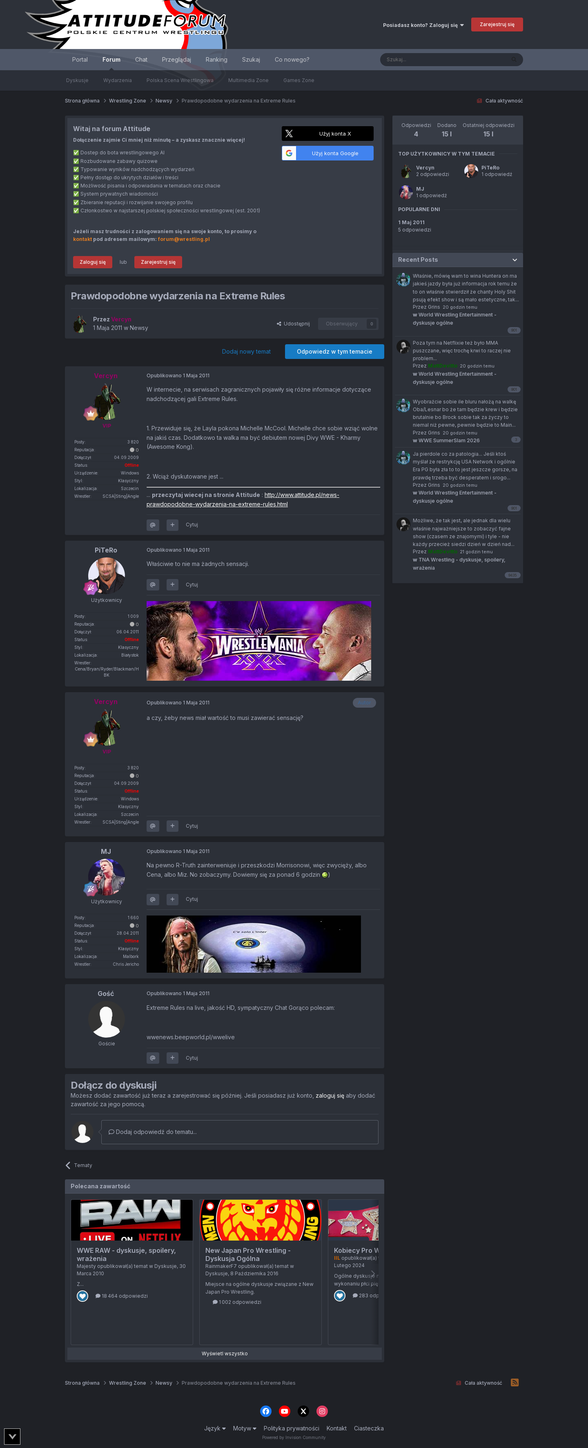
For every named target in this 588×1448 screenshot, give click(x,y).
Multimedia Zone (248, 80)
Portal (80, 59)
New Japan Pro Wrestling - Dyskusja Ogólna (248, 1254)
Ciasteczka (369, 1428)
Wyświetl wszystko (225, 1353)
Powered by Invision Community (294, 1437)
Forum (111, 63)
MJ (420, 189)
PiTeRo (490, 168)
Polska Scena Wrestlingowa (180, 80)
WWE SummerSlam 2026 (446, 440)
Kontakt (337, 1428)
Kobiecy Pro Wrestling (369, 1250)
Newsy (139, 327)
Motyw (244, 1428)
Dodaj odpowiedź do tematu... (153, 1131)
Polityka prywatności (291, 1428)
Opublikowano (178, 375)
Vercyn (425, 168)
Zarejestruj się (497, 24)
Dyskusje (77, 80)
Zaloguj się (93, 262)
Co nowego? (292, 59)
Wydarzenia (117, 80)
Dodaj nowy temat (246, 351)
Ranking (216, 59)
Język (215, 1428)
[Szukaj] (422, 59)
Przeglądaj (176, 59)
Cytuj (192, 524)
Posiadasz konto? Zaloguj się (423, 25)
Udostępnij (293, 324)
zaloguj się (330, 1095)
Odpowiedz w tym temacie (334, 351)
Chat (141, 59)
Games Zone (298, 80)
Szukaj (251, 59)
